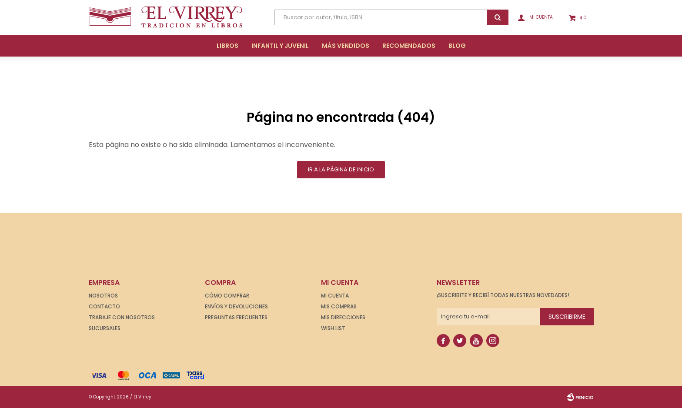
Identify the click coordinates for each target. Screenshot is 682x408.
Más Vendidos (345, 45)
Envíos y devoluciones (236, 306)
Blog (457, 45)
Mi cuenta (335, 295)
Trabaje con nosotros (122, 317)
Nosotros (103, 295)
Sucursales (104, 328)
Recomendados (408, 45)
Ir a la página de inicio (341, 169)
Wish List (333, 328)
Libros (227, 45)
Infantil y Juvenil (280, 45)
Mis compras (339, 306)
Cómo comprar (227, 295)
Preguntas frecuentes (236, 317)
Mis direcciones (343, 317)
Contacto (104, 306)
